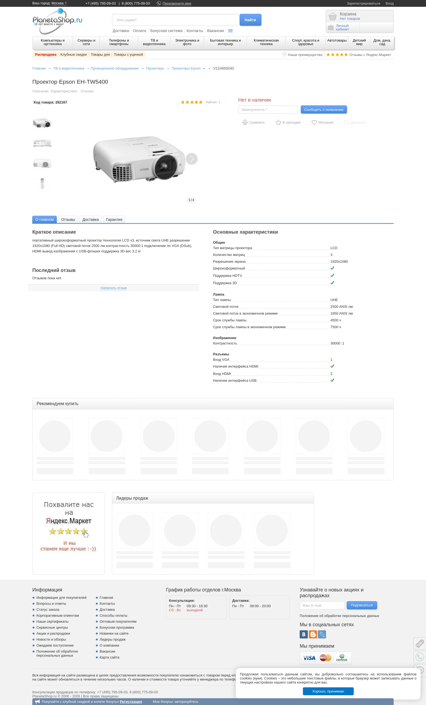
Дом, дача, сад (382, 42)
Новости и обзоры (51, 639)
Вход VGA (221, 360)
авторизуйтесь (186, 702)
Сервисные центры (52, 627)
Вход (390, 3)
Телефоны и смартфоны (119, 42)
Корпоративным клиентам (57, 615)
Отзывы (87, 91)
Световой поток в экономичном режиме (245, 313)
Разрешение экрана (229, 261)
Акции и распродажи (53, 633)
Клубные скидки (74, 54)
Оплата (139, 31)
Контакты (195, 31)
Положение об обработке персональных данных (57, 653)
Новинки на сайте (114, 633)
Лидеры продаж (113, 639)
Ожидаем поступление (55, 645)
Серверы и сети (86, 42)
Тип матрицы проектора (232, 248)
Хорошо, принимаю (328, 691)
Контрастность (225, 343)
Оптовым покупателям (118, 621)
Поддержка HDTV (227, 276)
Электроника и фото (187, 42)
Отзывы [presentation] (68, 219)
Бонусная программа (117, 627)
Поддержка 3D (225, 283)
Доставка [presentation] (90, 219)
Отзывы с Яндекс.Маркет (370, 55)
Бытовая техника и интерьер (225, 42)
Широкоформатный (229, 268)
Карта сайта (109, 657)
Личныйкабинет (338, 27)
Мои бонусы (163, 702)
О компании (109, 645)
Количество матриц (229, 255)
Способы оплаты (113, 615)
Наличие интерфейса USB (234, 380)
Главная (39, 68)
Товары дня (100, 54)
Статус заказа (47, 609)
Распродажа (46, 54)
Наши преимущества (305, 55)
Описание (40, 91)
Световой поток (226, 307)
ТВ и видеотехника (154, 42)
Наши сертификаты (52, 621)
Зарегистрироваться (363, 3)
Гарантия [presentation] (114, 219)
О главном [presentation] (44, 219)
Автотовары (337, 40)
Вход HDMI (222, 374)
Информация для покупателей (61, 598)
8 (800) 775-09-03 (136, 3)
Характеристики (64, 91)
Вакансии (215, 31)
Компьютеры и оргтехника (53, 42)
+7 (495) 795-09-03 (101, 3)
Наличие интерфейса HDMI (235, 366)
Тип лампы (222, 300)
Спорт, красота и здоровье (305, 42)
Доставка (121, 31)
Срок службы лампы (229, 320)
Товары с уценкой (128, 54)
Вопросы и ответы (51, 603)
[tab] (44, 219)
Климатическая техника (266, 42)
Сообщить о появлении (323, 110)
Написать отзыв (114, 288)
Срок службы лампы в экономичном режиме (249, 327)
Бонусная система (166, 31)
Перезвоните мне (177, 3)
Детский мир (359, 42)
